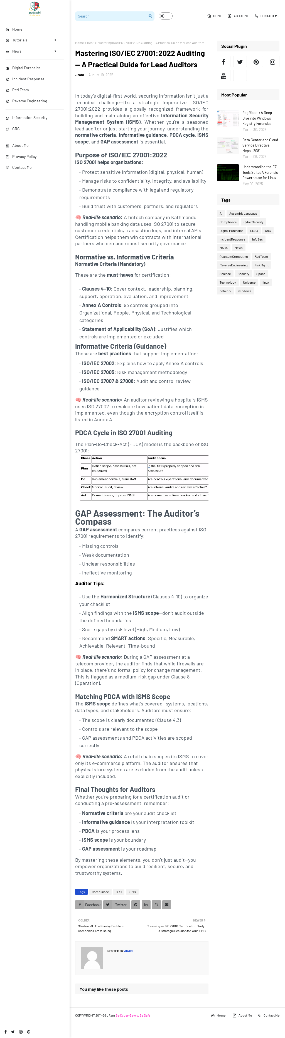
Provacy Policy (21, 156)
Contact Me (18, 167)
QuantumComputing (234, 256)
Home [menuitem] (14, 29)
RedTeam (261, 256)
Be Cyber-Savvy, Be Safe (133, 1015)
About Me (17, 145)
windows (244, 291)
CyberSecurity (254, 222)
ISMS (90, 42)
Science (225, 274)
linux (265, 282)
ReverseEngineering (233, 265)
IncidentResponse (232, 239)
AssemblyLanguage (243, 213)
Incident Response (25, 78)
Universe (249, 282)
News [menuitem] (13, 51)
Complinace (100, 892)
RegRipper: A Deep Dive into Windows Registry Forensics (257, 118)
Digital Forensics (23, 67)
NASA (224, 248)
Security (243, 274)
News (239, 248)
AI (221, 213)
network (225, 291)
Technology (228, 282)
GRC (13, 128)
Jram (79, 75)
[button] (166, 16)
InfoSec (257, 239)
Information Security (26, 117)
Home (214, 16)
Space (260, 274)
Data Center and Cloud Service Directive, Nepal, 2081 (260, 145)
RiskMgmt (261, 265)
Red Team (17, 89)
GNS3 (254, 230)
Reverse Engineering (26, 100)
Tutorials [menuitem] (16, 40)
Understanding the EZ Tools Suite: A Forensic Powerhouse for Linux (260, 172)
